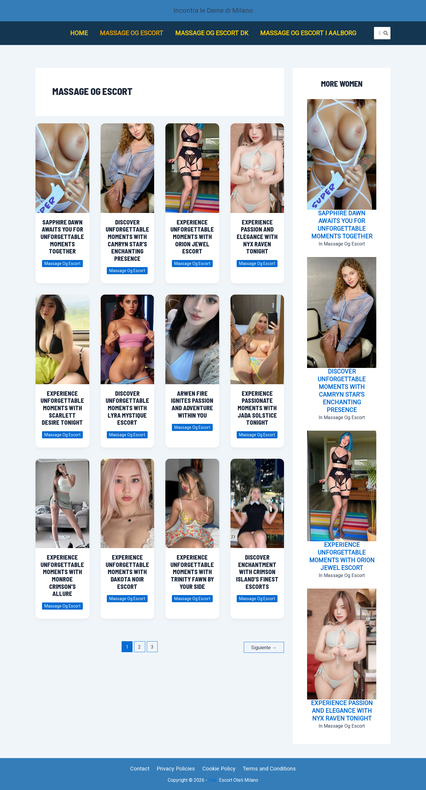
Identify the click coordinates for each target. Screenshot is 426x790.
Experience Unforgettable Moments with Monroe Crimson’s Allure (62, 575)
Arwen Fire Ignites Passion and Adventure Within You (192, 404)
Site (213, 780)
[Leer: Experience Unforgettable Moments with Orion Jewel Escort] (192, 165)
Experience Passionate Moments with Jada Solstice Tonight (257, 408)
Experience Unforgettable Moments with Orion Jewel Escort (192, 237)
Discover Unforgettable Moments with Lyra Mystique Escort (127, 408)
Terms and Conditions (267, 768)
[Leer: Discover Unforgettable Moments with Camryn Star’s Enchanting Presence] (127, 165)
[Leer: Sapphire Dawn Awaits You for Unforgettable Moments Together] (62, 165)
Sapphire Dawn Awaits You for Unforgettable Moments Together (62, 237)
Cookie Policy (217, 768)
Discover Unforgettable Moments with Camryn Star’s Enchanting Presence (127, 240)
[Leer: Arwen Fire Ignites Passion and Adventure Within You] (192, 336)
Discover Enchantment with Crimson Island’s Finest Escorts (257, 572)
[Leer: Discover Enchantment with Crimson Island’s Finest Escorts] (257, 500)
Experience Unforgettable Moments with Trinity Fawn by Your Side (192, 572)
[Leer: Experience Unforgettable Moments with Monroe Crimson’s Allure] (62, 500)
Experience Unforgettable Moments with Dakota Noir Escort (127, 572)
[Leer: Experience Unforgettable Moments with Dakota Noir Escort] (127, 500)
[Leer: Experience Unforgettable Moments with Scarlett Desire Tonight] (62, 336)
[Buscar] (386, 33)
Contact (141, 768)
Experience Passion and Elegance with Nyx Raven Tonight (257, 237)
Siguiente (264, 647)
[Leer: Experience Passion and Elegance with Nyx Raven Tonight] (257, 165)
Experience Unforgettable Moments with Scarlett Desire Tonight (62, 408)
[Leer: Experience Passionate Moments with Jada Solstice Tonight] (257, 336)
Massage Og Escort (62, 263)
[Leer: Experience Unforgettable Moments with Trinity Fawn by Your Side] (192, 500)
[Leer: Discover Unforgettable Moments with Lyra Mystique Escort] (127, 336)
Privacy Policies (176, 768)
